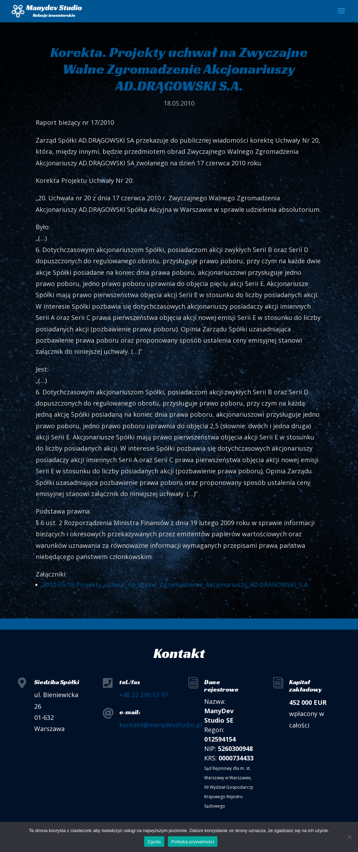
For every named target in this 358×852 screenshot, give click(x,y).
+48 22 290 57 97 (143, 694)
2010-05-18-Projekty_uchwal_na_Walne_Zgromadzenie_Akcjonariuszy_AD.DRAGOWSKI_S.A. (175, 584)
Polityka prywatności (192, 841)
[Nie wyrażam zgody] (349, 836)
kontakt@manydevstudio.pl (160, 725)
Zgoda (154, 841)
